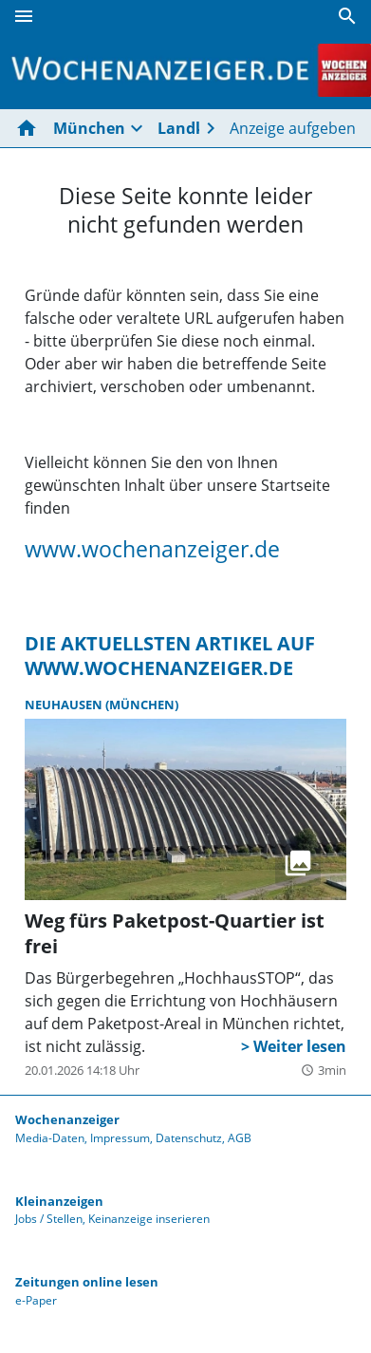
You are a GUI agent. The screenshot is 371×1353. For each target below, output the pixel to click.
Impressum (120, 1138)
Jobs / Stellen (49, 1219)
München (89, 128)
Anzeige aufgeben (293, 128)
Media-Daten (49, 1138)
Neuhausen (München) (101, 704)
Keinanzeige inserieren (149, 1219)
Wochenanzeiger (67, 1119)
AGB (239, 1138)
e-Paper (36, 1300)
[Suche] (347, 16)
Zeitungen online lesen (86, 1281)
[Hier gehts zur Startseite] (30, 128)
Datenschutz (189, 1138)
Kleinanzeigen (59, 1201)
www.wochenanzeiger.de (152, 549)
